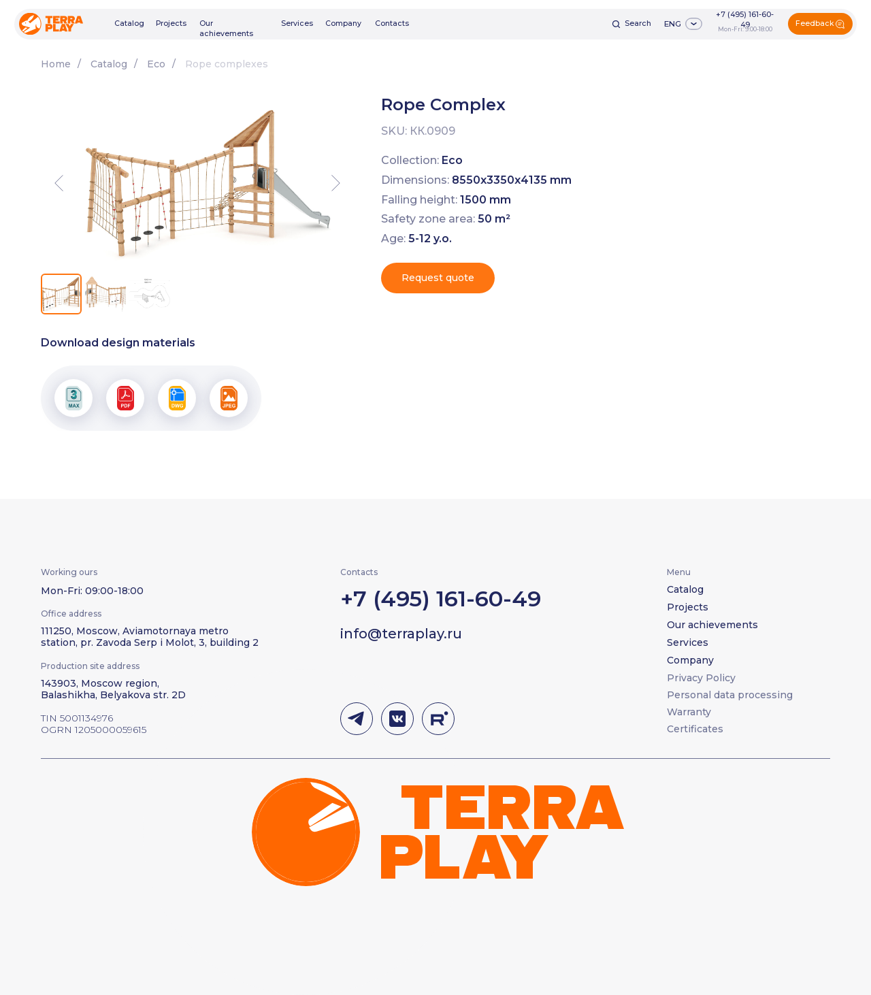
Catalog (129, 23)
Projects (171, 23)
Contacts (392, 23)
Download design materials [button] (118, 342)
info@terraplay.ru (401, 633)
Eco (156, 64)
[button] (820, 24)
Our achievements (226, 28)
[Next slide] (335, 183)
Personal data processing (730, 695)
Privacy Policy (701, 678)
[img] (51, 24)
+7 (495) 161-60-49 (745, 19)
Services (297, 23)
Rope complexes (226, 64)
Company (343, 23)
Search (638, 23)
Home (56, 64)
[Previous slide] (58, 183)
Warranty (689, 712)
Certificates (695, 729)
